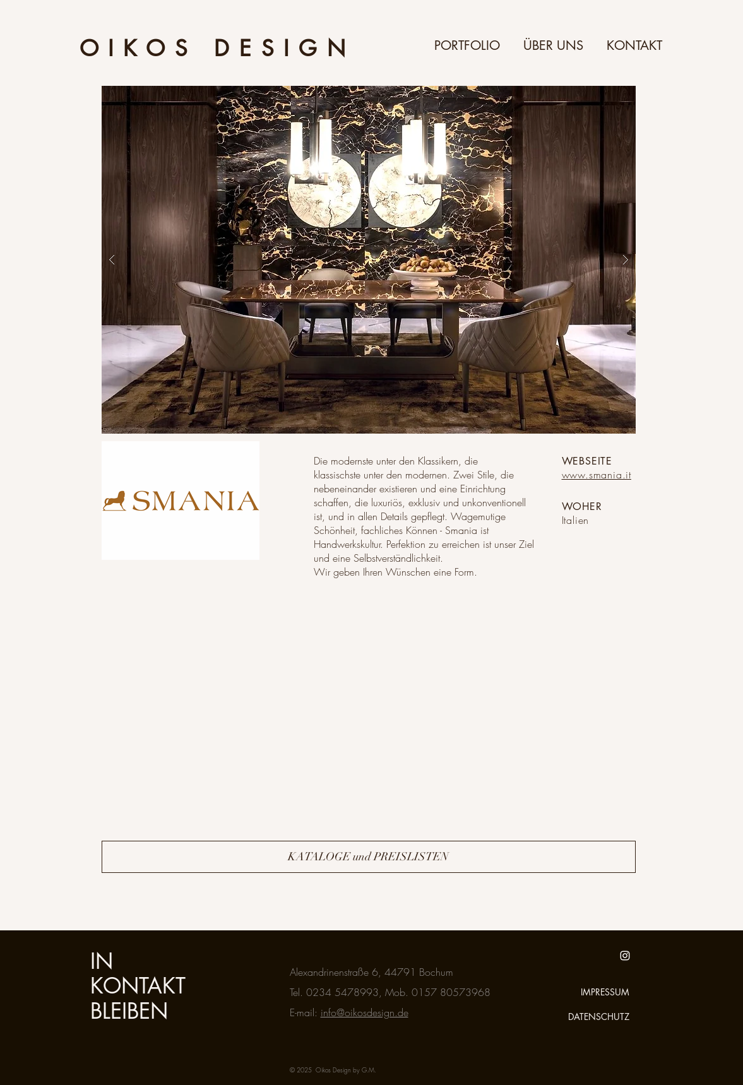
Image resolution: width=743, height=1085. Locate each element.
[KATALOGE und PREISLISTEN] (369, 857)
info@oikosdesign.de (364, 1012)
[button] (369, 260)
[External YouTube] (227, 708)
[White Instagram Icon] (625, 955)
